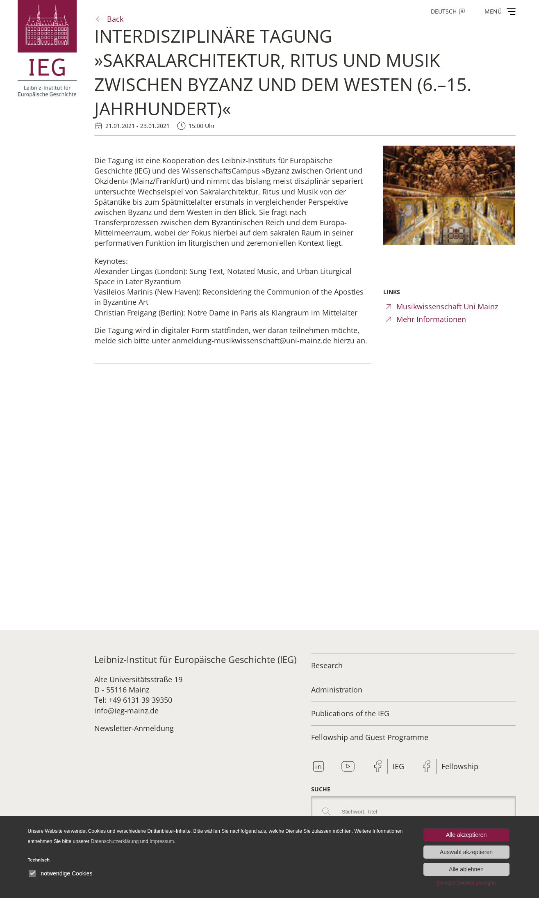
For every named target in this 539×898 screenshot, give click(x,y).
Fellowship (459, 766)
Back (115, 19)
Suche (320, 789)
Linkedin (318, 766)
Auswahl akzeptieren (466, 852)
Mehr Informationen (431, 319)
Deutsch (444, 11)
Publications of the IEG (350, 713)
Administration (336, 690)
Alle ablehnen (466, 869)
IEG (398, 766)
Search (326, 811)
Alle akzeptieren (466, 835)
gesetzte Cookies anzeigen (466, 883)
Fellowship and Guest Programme (369, 737)
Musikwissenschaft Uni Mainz (447, 306)
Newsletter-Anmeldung (134, 728)
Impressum (162, 841)
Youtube (348, 766)
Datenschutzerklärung (115, 841)
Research (327, 665)
